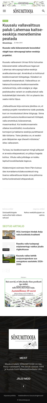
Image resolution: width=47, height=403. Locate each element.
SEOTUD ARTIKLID (13, 226)
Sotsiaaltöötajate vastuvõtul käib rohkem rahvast (12, 215)
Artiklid (5, 21)
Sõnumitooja (7, 43)
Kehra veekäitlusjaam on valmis (34, 213)
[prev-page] (4, 270)
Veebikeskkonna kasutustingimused (30, 396)
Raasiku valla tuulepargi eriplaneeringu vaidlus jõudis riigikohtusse (29, 246)
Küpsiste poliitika (10, 396)
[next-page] (8, 270)
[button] (4, 11)
